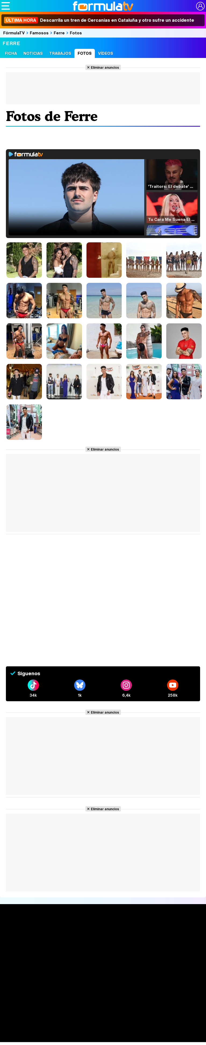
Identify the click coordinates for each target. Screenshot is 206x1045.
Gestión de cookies (157, 993)
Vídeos (105, 53)
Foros (169, 940)
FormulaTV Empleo (56, 1032)
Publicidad (187, 993)
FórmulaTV (14, 33)
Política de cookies (119, 993)
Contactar (96, 999)
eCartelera (87, 1032)
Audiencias (97, 930)
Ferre (59, 33)
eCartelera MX (114, 1032)
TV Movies (54, 947)
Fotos (76, 33)
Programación (101, 940)
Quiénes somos (21, 993)
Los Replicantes (44, 1023)
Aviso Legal (48, 993)
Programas (137, 940)
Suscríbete (176, 950)
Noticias (33, 53)
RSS (112, 999)
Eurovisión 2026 (139, 946)
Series (52, 930)
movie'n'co (140, 1032)
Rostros (172, 930)
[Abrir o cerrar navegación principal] (5, 6)
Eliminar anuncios (105, 67)
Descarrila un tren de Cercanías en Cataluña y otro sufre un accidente (99, 20)
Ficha (11, 53)
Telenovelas (138, 954)
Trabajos (60, 53)
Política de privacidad (80, 993)
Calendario (54, 936)
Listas (50, 941)
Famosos (39, 33)
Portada (14, 930)
